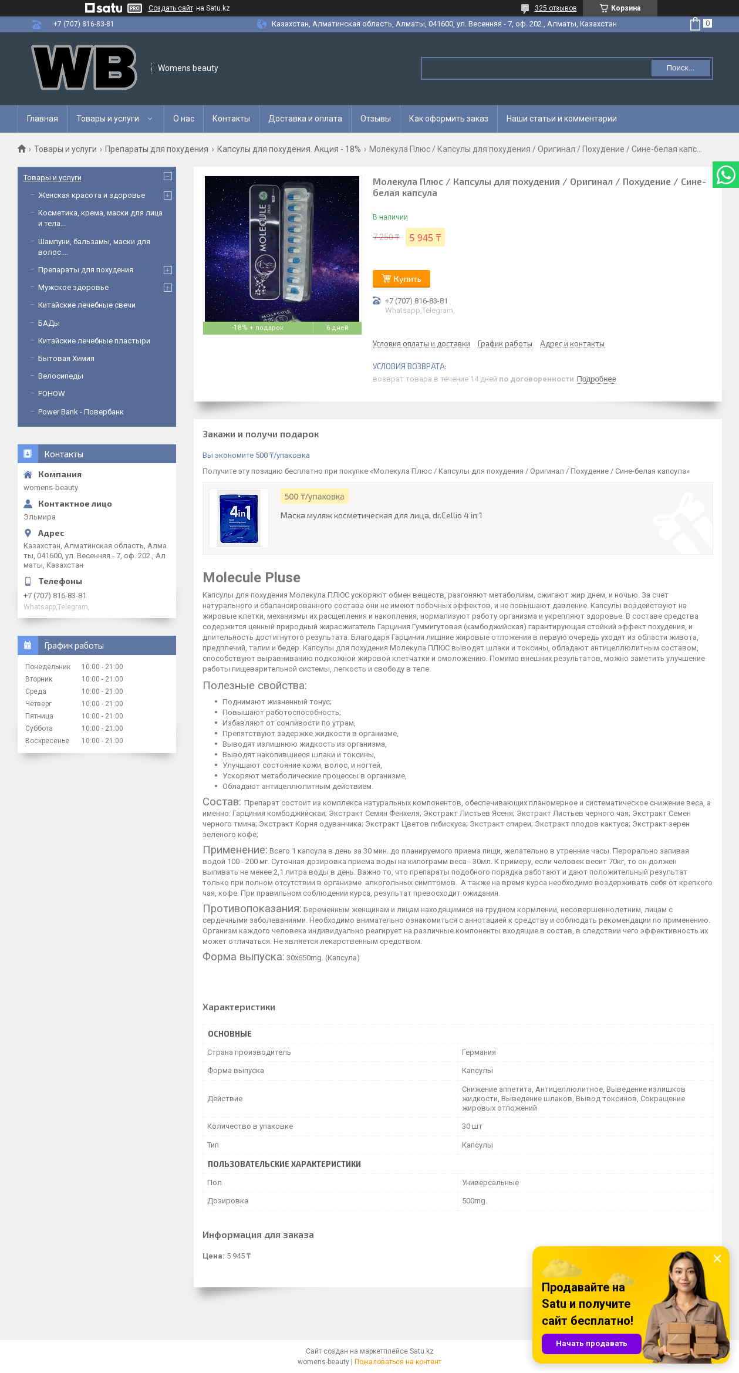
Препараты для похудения (156, 149)
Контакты (231, 118)
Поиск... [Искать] (680, 67)
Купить (407, 279)
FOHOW (51, 393)
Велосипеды (60, 376)
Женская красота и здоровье (91, 195)
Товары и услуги (107, 118)
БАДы (49, 323)
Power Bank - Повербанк (81, 411)
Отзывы (375, 118)
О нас (183, 118)
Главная (42, 118)
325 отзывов (556, 8)
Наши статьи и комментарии (562, 118)
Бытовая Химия (66, 358)
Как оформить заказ (448, 118)
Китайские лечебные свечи (87, 305)
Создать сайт (171, 8)
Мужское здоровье (73, 287)
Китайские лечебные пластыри (94, 340)
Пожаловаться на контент (398, 1362)
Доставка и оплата (305, 118)
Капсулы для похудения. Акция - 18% (289, 149)
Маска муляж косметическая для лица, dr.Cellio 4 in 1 (381, 515)
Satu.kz (422, 1351)
